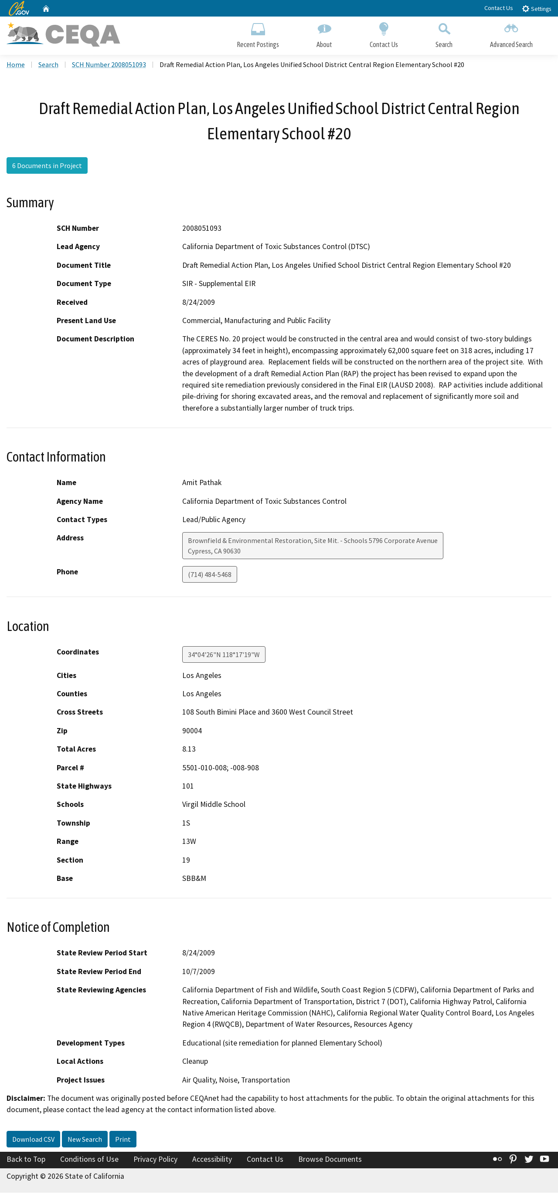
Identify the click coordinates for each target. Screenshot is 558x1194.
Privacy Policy (155, 1160)
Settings (536, 8)
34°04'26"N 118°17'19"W (224, 655)
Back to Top (26, 1160)
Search (444, 34)
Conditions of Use (89, 1160)
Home (16, 65)
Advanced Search (511, 34)
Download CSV (33, 1140)
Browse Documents (330, 1160)
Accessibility (212, 1160)
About (324, 34)
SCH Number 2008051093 (109, 65)
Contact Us (498, 8)
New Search (85, 1140)
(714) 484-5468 (209, 575)
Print (123, 1140)
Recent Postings (258, 34)
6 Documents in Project (47, 166)
